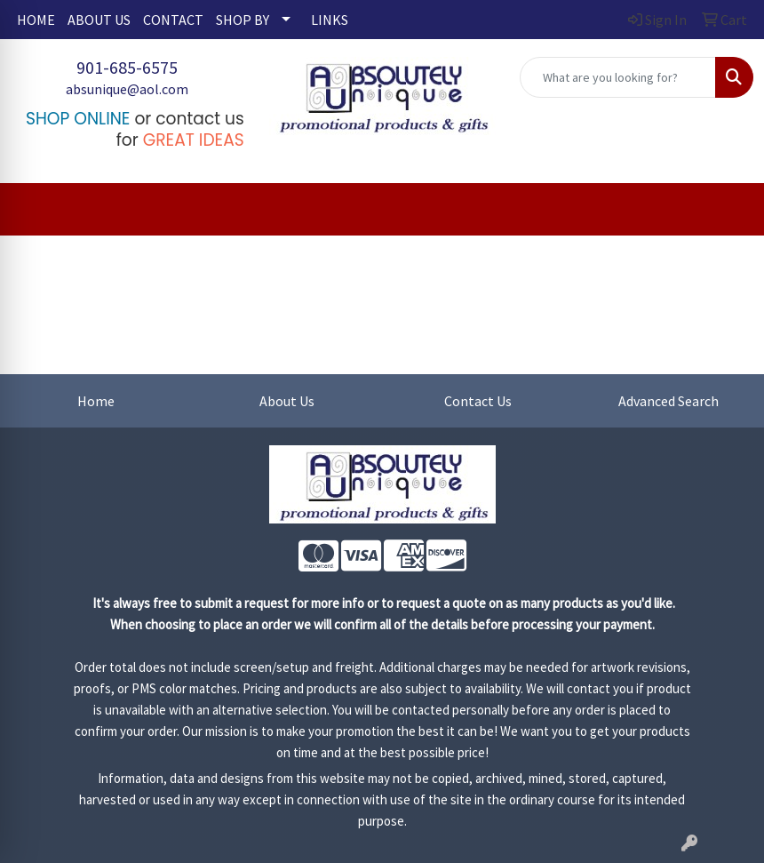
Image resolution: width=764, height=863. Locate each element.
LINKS (329, 19)
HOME (36, 19)
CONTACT (173, 19)
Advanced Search (668, 401)
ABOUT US (99, 19)
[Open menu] (728, 210)
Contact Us (478, 401)
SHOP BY (242, 19)
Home (96, 401)
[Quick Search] (618, 77)
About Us (286, 401)
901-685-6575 (127, 67)
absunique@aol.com (127, 89)
